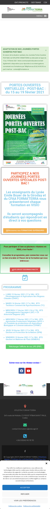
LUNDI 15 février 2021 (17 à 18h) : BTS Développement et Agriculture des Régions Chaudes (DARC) (24, 296)
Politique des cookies (15, 506)
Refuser (25, 494)
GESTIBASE (36, 2)
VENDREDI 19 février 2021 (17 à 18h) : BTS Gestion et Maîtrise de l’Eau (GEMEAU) (24, 338)
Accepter (25, 487)
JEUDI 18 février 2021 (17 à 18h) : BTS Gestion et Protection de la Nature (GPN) (24, 331)
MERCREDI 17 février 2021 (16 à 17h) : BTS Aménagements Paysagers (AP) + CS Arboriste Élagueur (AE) (23, 312)
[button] (46, 463)
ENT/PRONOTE (21, 2)
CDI (45, 2)
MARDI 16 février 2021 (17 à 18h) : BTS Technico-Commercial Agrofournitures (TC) (25, 304)
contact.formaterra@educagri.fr (25, 429)
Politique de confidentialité (31, 506)
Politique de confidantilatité (22, 459)
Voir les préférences (25, 501)
